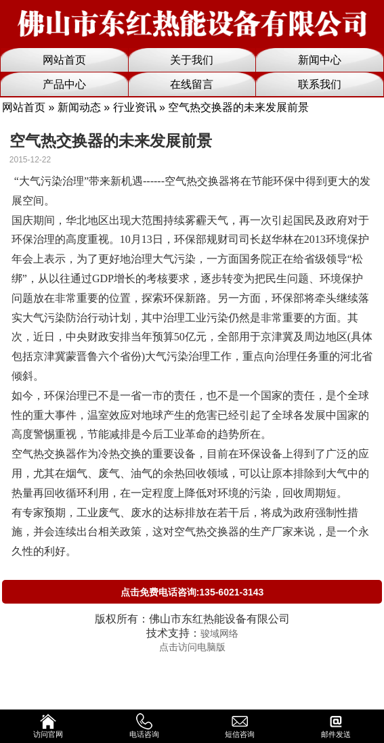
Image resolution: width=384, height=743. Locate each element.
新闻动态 (79, 107)
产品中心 (64, 84)
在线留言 (191, 84)
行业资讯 (134, 107)
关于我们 (191, 60)
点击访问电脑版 (192, 646)
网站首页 (64, 60)
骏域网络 (219, 633)
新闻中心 (319, 60)
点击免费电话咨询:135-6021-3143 (192, 592)
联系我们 (319, 84)
